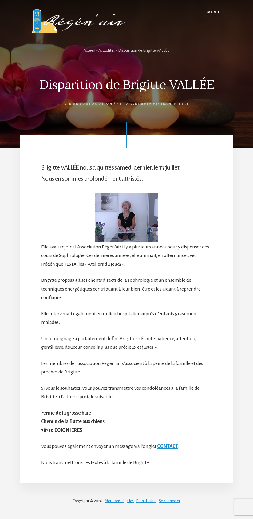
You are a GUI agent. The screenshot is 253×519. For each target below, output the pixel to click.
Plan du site (146, 501)
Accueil (89, 50)
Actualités (106, 50)
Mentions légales (119, 501)
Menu (213, 12)
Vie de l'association (88, 104)
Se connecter (169, 501)
